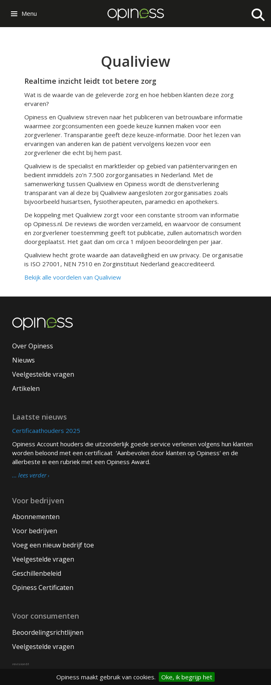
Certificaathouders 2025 (46, 430)
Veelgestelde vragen (43, 374)
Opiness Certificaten (42, 587)
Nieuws (23, 360)
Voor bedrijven (34, 530)
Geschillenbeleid (36, 573)
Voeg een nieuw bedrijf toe (53, 545)
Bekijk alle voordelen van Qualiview (72, 277)
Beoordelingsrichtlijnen (47, 632)
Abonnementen (36, 516)
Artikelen (26, 388)
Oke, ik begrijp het (186, 677)
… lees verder (29, 475)
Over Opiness (32, 345)
